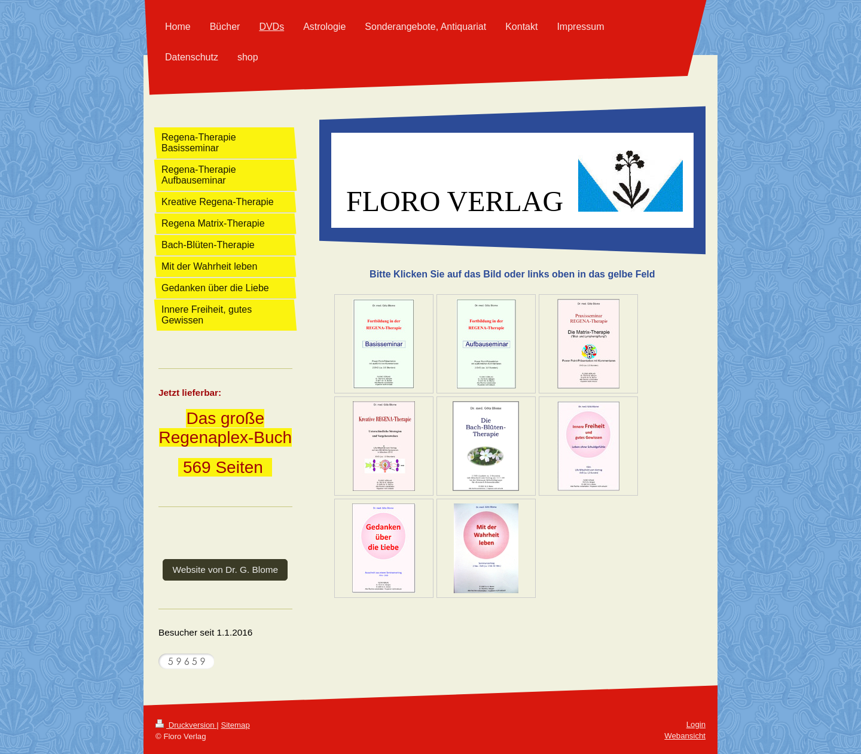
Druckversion (185, 725)
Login (696, 724)
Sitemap (235, 725)
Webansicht (685, 735)
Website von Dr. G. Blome (225, 569)
